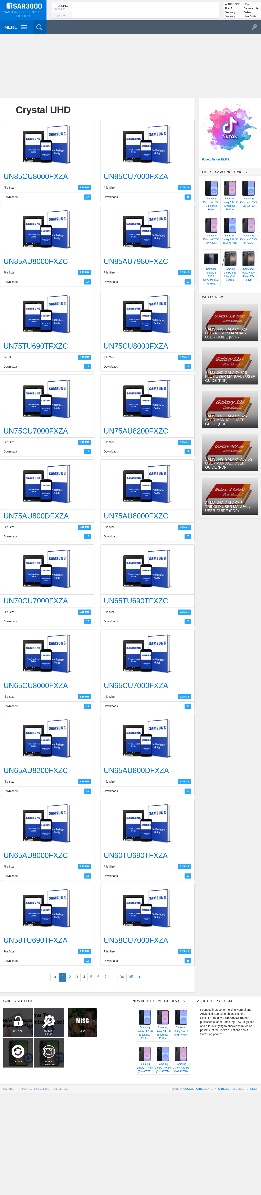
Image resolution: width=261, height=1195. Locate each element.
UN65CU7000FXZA (136, 685)
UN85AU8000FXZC (35, 261)
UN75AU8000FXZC (136, 516)
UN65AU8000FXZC (35, 855)
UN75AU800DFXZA (36, 516)
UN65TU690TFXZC (136, 601)
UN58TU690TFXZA (35, 940)
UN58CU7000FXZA (136, 940)
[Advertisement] (130, 65)
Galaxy (247, 12)
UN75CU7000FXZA (35, 431)
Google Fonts (193, 1082)
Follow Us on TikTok (216, 159)
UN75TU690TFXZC (35, 346)
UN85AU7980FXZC (136, 261)
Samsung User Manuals (232, 17)
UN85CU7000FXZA (136, 176)
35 (131, 977)
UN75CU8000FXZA (136, 346)
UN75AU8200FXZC (136, 431)
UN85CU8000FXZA (35, 176)
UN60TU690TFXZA (136, 855)
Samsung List (251, 8)
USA (246, 4)
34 (122, 977)
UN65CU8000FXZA (35, 685)
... (113, 977)
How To (229, 8)
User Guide (250, 16)
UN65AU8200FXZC (35, 770)
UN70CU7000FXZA (35, 601)
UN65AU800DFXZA (136, 770)
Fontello (223, 1082)
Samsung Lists (230, 12)
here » (253, 1082)
